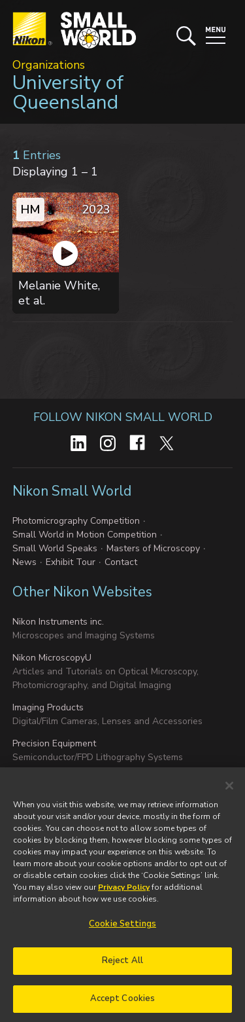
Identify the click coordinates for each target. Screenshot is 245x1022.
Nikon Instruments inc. (58, 621)
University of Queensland (67, 92)
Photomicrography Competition (76, 521)
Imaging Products (48, 707)
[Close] (229, 791)
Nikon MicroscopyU (51, 657)
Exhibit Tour (70, 562)
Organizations (48, 65)
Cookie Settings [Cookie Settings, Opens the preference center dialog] (122, 930)
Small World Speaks (54, 548)
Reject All (122, 966)
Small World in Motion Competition (84, 534)
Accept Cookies (122, 1004)
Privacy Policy (124, 893)
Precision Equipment (54, 743)
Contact (121, 562)
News (24, 562)
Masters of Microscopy (153, 548)
